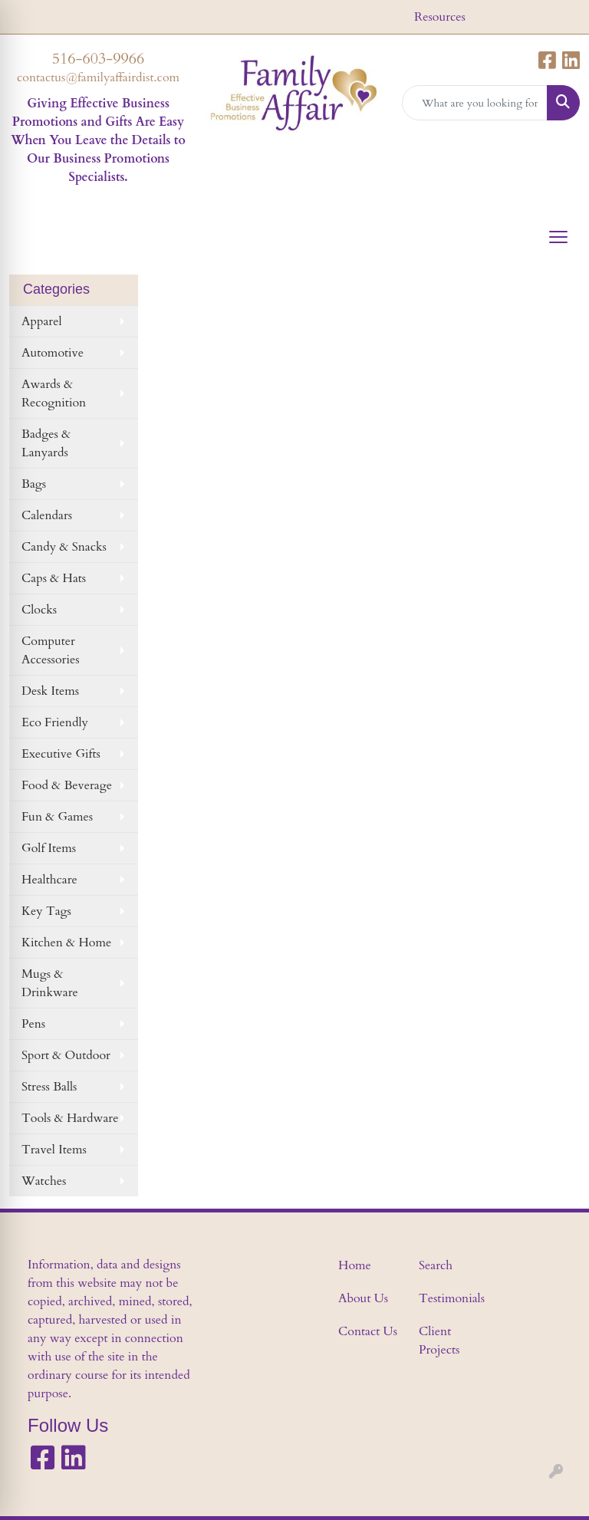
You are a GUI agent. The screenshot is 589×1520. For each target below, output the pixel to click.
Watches (43, 1181)
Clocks (39, 609)
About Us (363, 1298)
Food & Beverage (66, 785)
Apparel (41, 321)
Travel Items (54, 1149)
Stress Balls (49, 1086)
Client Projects (439, 1340)
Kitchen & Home (66, 942)
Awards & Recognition (53, 393)
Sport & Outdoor (65, 1055)
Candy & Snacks (64, 546)
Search (435, 1265)
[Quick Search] (475, 102)
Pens (33, 1023)
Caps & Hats (53, 578)
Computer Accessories (50, 650)
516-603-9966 (98, 58)
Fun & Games (57, 816)
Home (354, 1265)
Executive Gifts (60, 753)
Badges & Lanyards (46, 443)
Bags (33, 483)
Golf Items (48, 848)
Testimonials (450, 1298)
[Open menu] (558, 237)
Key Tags (46, 911)
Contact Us (367, 1331)
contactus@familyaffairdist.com (98, 77)
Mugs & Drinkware (49, 983)
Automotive (52, 352)
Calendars (46, 515)
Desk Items (50, 691)
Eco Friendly (54, 722)
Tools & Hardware (69, 1118)
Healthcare (49, 879)
